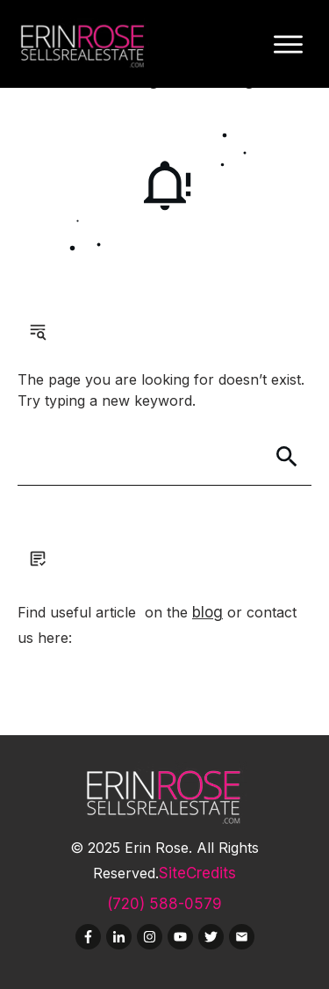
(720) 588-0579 (164, 904)
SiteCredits (197, 873)
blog (207, 612)
